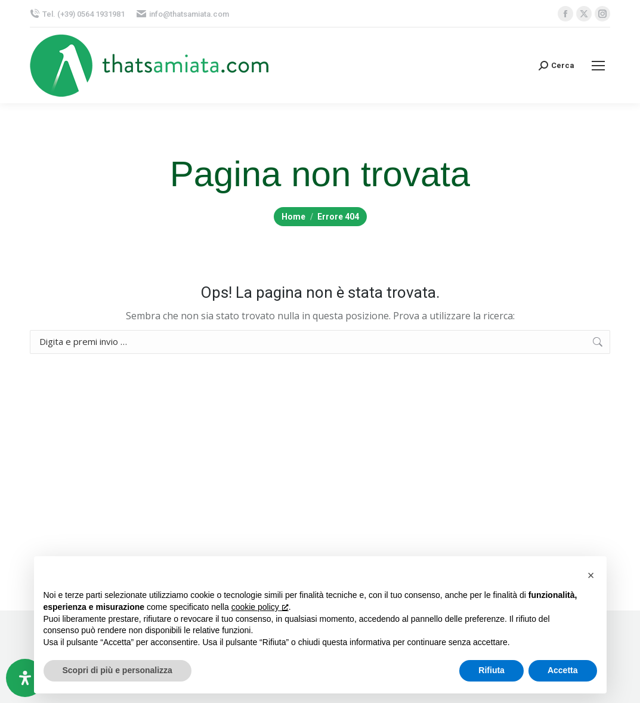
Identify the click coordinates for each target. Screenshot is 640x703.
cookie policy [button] (259, 607)
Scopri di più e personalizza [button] (117, 670)
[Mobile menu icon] (598, 66)
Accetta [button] (563, 670)
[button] (591, 575)
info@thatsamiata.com (183, 14)
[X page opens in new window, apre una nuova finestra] (584, 13)
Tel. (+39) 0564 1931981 (77, 14)
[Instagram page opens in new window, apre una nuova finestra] (602, 13)
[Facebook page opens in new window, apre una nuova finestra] (565, 13)
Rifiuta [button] (491, 670)
